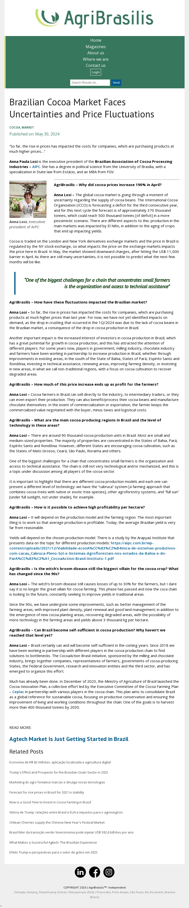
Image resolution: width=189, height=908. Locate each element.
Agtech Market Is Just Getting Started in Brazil (68, 739)
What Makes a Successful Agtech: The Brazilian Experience (53, 842)
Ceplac (18, 691)
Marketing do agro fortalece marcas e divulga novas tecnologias (57, 782)
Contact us (96, 65)
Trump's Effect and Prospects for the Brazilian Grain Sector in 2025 (58, 772)
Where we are (96, 59)
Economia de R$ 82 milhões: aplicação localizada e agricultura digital (60, 762)
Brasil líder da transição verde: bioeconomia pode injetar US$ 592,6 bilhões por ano (71, 832)
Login (96, 72)
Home (95, 40)
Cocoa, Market (21, 127)
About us (95, 53)
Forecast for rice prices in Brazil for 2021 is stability (46, 792)
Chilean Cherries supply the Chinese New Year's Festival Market (57, 822)
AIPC (36, 166)
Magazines (96, 46)
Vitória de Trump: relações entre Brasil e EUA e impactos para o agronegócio (66, 812)
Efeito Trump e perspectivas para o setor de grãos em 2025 (53, 852)
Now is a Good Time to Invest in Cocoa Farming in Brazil (50, 802)
